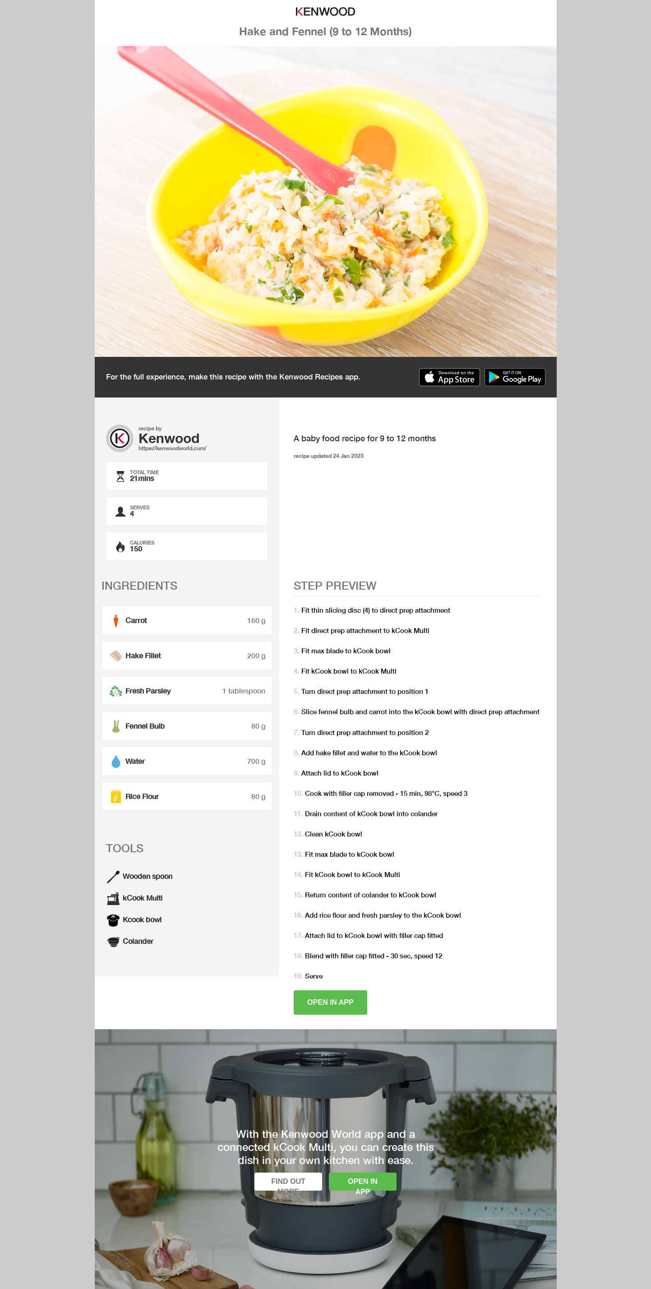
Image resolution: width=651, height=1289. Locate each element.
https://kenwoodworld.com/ (172, 448)
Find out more (288, 1184)
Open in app (330, 1002)
